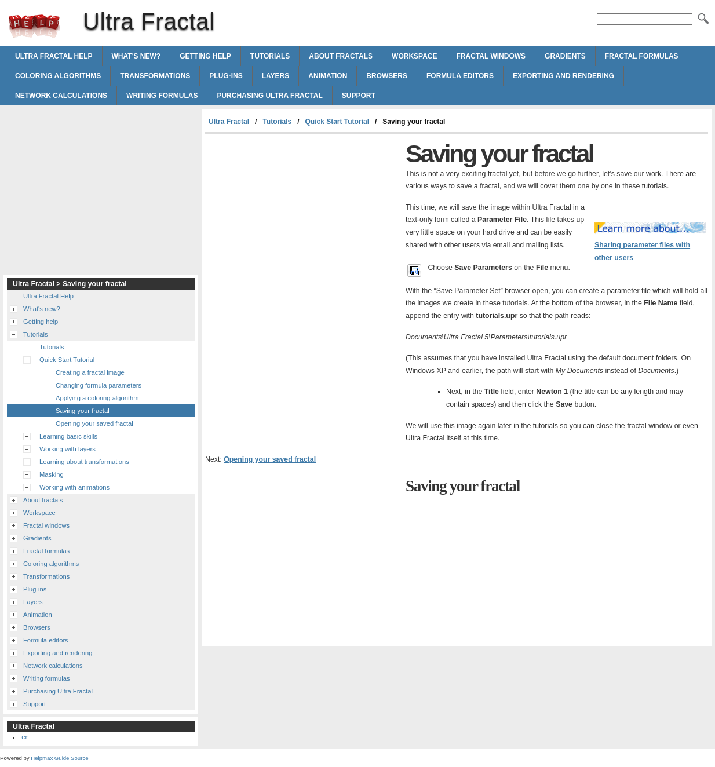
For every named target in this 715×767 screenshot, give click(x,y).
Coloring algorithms (58, 76)
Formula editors (460, 76)
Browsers (386, 76)
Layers (276, 76)
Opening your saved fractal (270, 459)
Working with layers (67, 448)
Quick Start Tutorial (337, 122)
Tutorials (270, 56)
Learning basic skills (68, 436)
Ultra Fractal (34, 26)
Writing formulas (162, 96)
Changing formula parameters (98, 385)
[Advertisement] (302, 221)
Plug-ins (225, 76)
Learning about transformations (84, 461)
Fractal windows (491, 56)
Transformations (155, 76)
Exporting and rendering (563, 76)
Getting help (205, 56)
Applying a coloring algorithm (97, 398)
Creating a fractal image (90, 372)
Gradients (565, 56)
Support (358, 96)
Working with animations (74, 487)
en (24, 736)
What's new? (136, 56)
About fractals (341, 56)
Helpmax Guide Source (59, 758)
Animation (327, 76)
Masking (51, 474)
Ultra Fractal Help (54, 56)
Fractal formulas (641, 56)
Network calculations (61, 96)
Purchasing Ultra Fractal (269, 96)
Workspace (414, 56)
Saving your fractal (83, 410)
